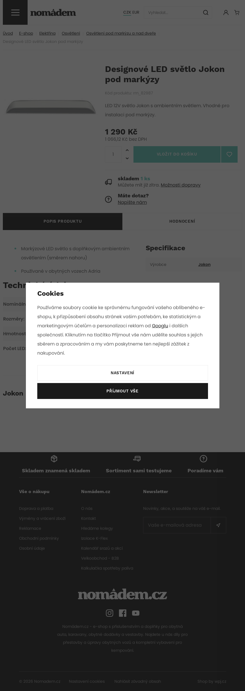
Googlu (161, 325)
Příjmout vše (122, 391)
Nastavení (122, 373)
